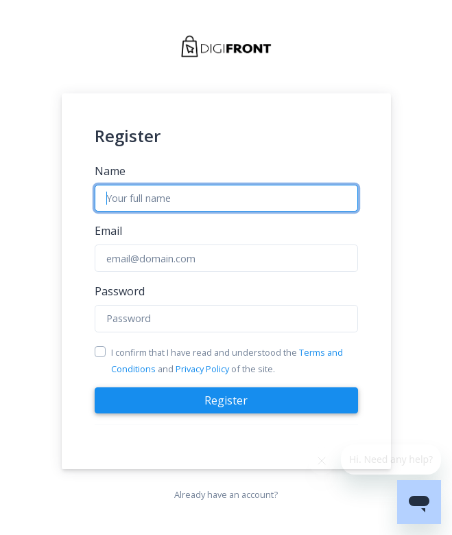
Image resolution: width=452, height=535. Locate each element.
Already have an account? (226, 494)
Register (226, 400)
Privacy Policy (202, 369)
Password (120, 291)
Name (110, 171)
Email (108, 230)
